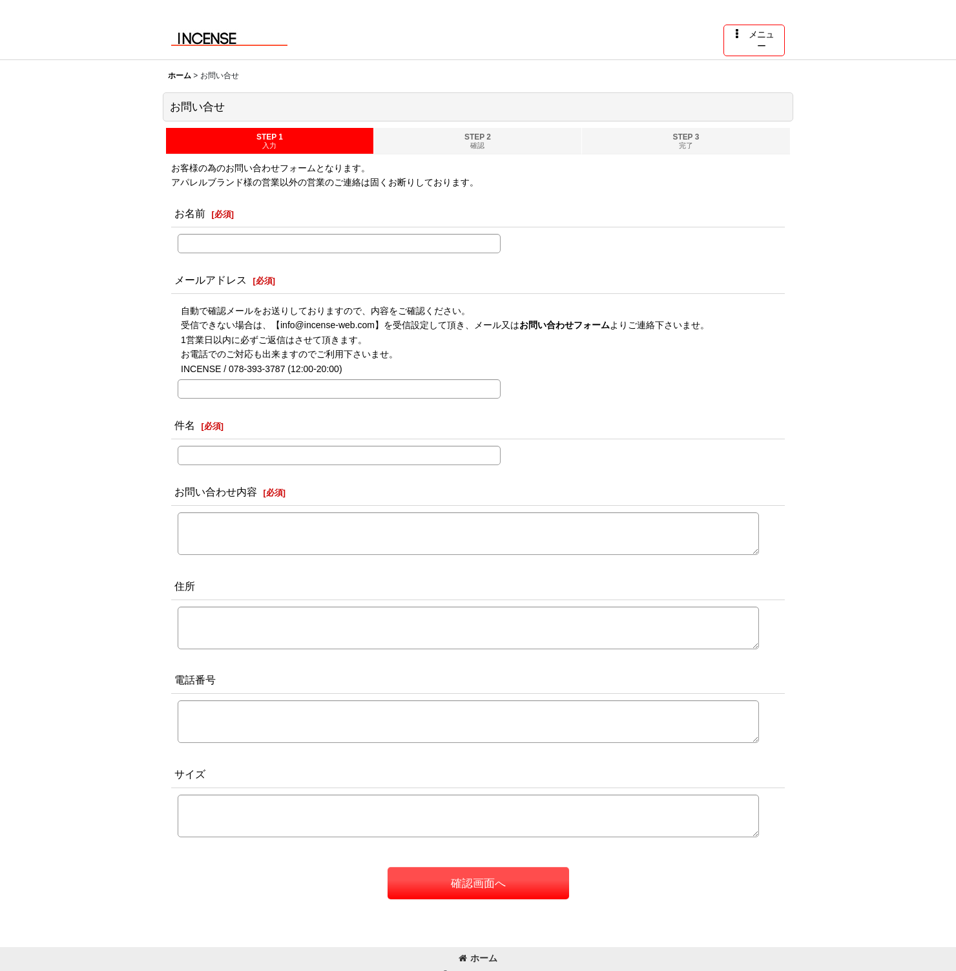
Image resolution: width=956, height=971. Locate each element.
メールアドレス (210, 280)
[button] (754, 40)
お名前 (189, 213)
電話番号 (195, 679)
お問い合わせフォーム (564, 325)
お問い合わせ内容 (215, 491)
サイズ (189, 774)
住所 (184, 586)
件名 (184, 425)
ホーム (478, 958)
